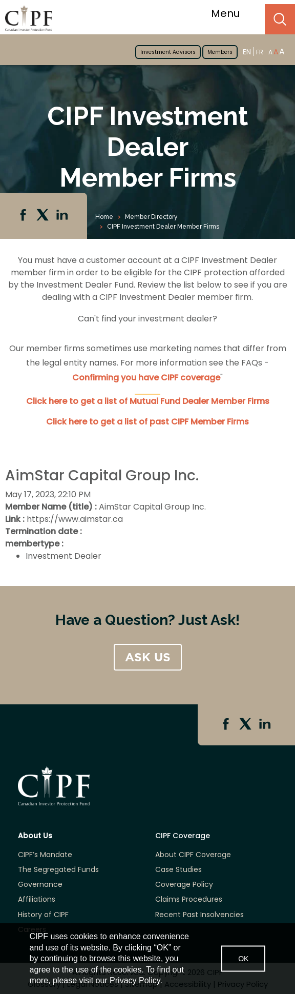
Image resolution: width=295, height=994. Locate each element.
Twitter (43, 216)
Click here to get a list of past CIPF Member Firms (147, 422)
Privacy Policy (135, 980)
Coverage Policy (184, 884)
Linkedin (63, 216)
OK (243, 959)
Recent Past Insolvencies (199, 915)
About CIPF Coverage (193, 855)
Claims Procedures (188, 899)
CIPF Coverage (182, 836)
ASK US (148, 657)
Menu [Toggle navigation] (231, 13)
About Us (35, 836)
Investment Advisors (168, 52)
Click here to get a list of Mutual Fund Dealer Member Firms (147, 401)
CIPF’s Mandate (45, 855)
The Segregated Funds (58, 870)
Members (220, 52)
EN (247, 51)
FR (259, 52)
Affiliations (36, 899)
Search (280, 19)
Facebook (24, 216)
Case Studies (178, 870)
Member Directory (151, 216)
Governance (40, 884)
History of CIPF (43, 915)
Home (104, 216)
